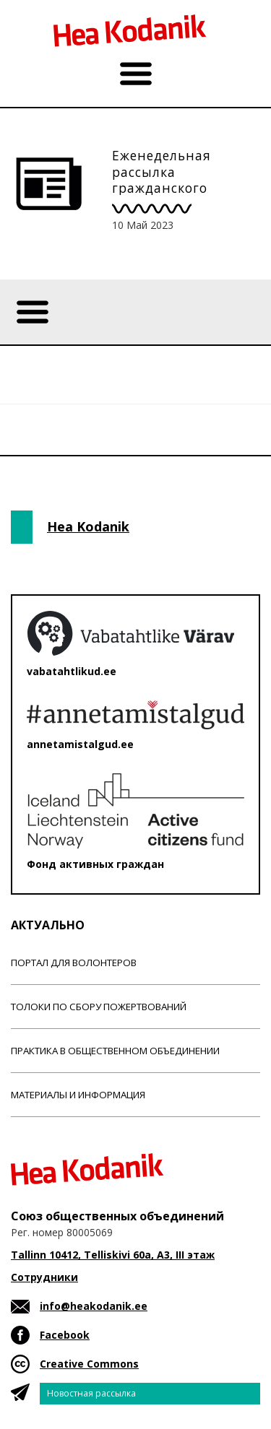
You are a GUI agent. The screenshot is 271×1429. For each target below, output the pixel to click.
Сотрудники (44, 1277)
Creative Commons (89, 1364)
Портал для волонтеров (74, 962)
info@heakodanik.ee (93, 1306)
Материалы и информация (78, 1094)
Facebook (65, 1335)
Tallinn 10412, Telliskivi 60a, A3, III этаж (113, 1254)
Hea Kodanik (88, 526)
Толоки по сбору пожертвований (98, 1006)
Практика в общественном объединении (115, 1050)
